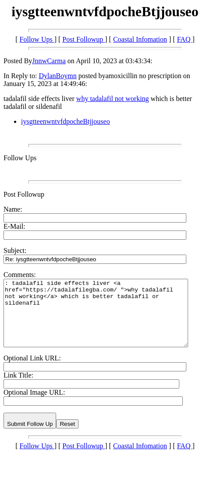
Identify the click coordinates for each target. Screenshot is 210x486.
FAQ (184, 39)
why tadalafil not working (112, 98)
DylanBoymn (57, 75)
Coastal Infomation (140, 39)
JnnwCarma (48, 61)
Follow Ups (37, 39)
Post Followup (83, 39)
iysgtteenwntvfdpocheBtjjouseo (65, 121)
